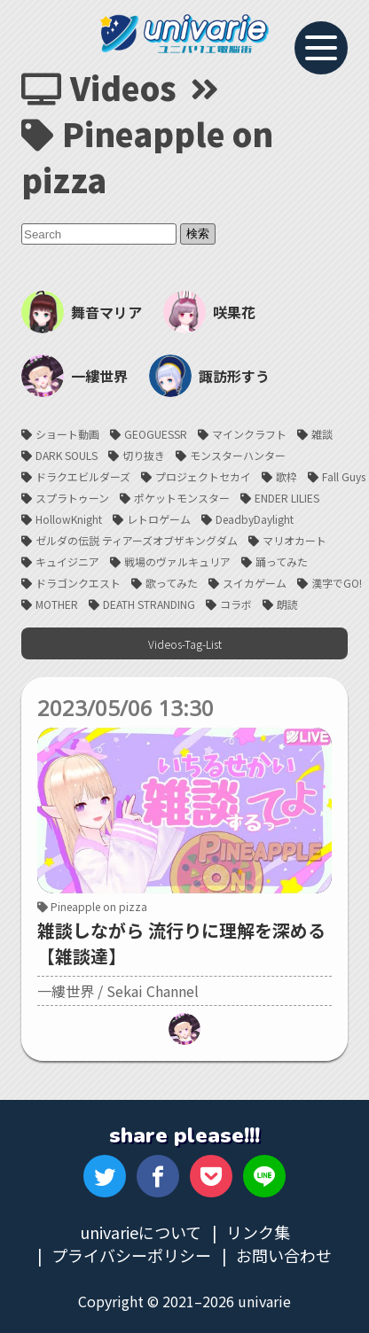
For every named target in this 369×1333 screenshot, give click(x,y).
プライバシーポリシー (131, 1255)
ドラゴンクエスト (78, 582)
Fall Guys (343, 476)
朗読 (287, 604)
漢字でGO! (336, 582)
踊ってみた (281, 561)
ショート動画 (67, 433)
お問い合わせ (284, 1255)
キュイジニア (67, 561)
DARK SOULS (66, 455)
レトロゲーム (159, 518)
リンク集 (258, 1231)
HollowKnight (68, 518)
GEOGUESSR (155, 433)
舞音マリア (81, 312)
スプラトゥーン (72, 497)
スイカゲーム (255, 582)
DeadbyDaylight (255, 518)
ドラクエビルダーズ (82, 476)
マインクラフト (249, 433)
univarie (184, 34)
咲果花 (209, 312)
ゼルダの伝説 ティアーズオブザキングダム (136, 540)
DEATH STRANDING (149, 604)
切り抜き (143, 455)
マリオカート (294, 540)
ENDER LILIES (287, 497)
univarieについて (140, 1231)
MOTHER (56, 604)
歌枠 (286, 476)
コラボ (236, 604)
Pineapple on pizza (92, 906)
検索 (197, 233)
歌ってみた (171, 582)
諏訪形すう (209, 376)
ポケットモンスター (182, 497)
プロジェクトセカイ (203, 476)
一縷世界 (74, 376)
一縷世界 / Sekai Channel (118, 991)
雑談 (322, 433)
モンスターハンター (238, 455)
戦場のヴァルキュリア (177, 561)
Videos (99, 87)
